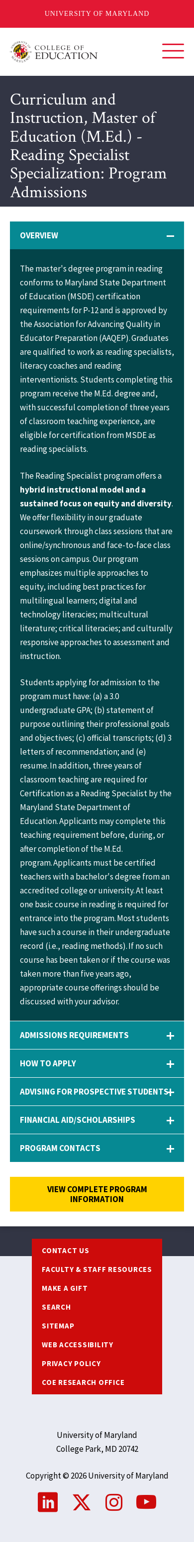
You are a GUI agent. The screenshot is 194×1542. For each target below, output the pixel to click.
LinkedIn (48, 1502)
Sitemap (58, 1325)
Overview (39, 235)
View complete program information (97, 1194)
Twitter (82, 1502)
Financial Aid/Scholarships (77, 1119)
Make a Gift (65, 1288)
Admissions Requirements (74, 1035)
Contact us (66, 1250)
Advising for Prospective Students (94, 1091)
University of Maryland (97, 13)
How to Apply (48, 1063)
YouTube (146, 1502)
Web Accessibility (77, 1344)
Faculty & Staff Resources (97, 1269)
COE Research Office (83, 1382)
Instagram (113, 1502)
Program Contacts (60, 1148)
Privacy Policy (71, 1363)
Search (56, 1307)
